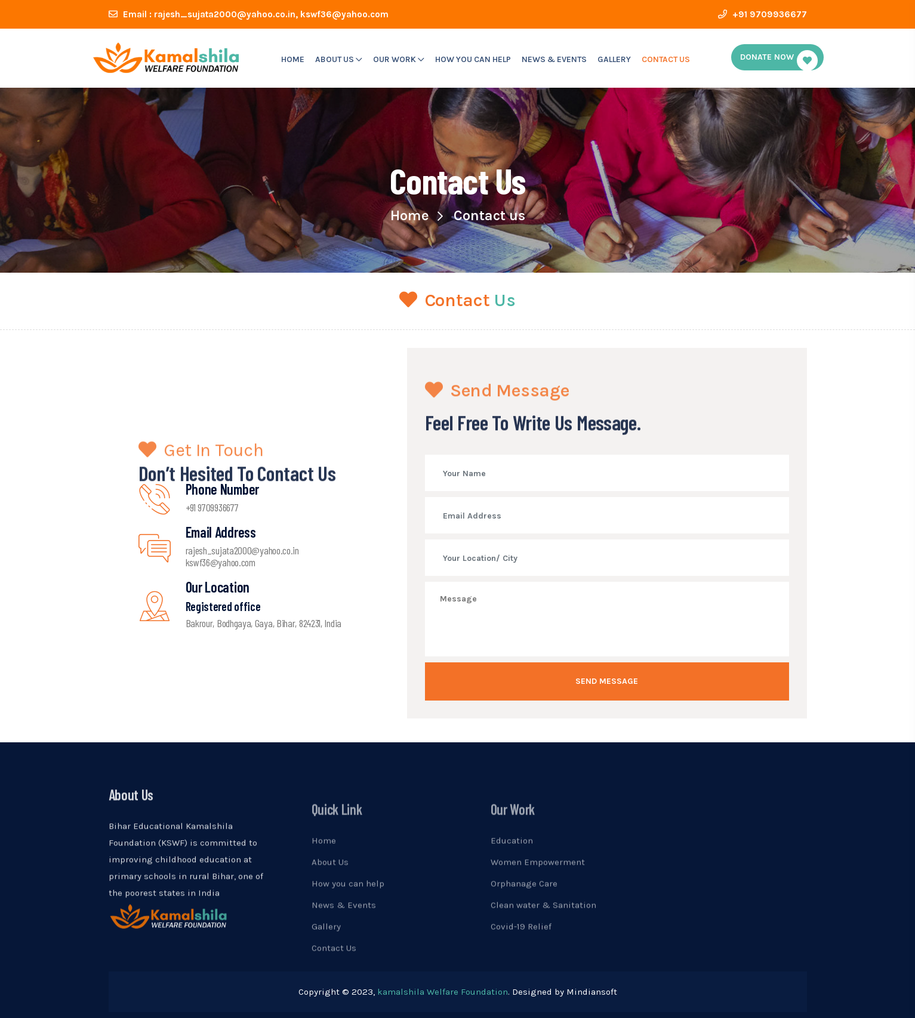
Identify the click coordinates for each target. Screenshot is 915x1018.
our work (398, 59)
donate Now (779, 60)
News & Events (554, 59)
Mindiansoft (591, 991)
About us (338, 59)
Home (292, 59)
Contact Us (666, 59)
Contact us (489, 215)
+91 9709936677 (762, 14)
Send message (606, 681)
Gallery (614, 59)
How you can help (473, 59)
